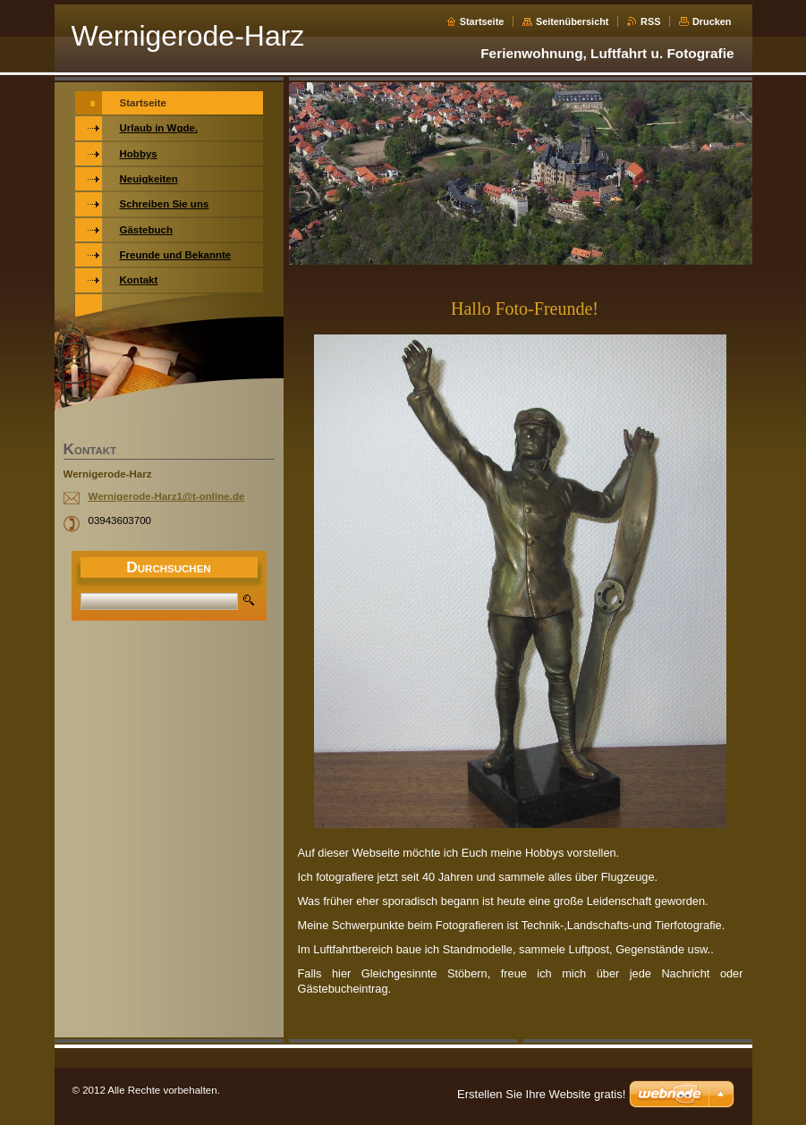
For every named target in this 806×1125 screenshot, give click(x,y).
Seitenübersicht (572, 21)
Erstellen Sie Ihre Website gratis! (541, 1094)
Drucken (712, 21)
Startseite (482, 21)
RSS (650, 21)
